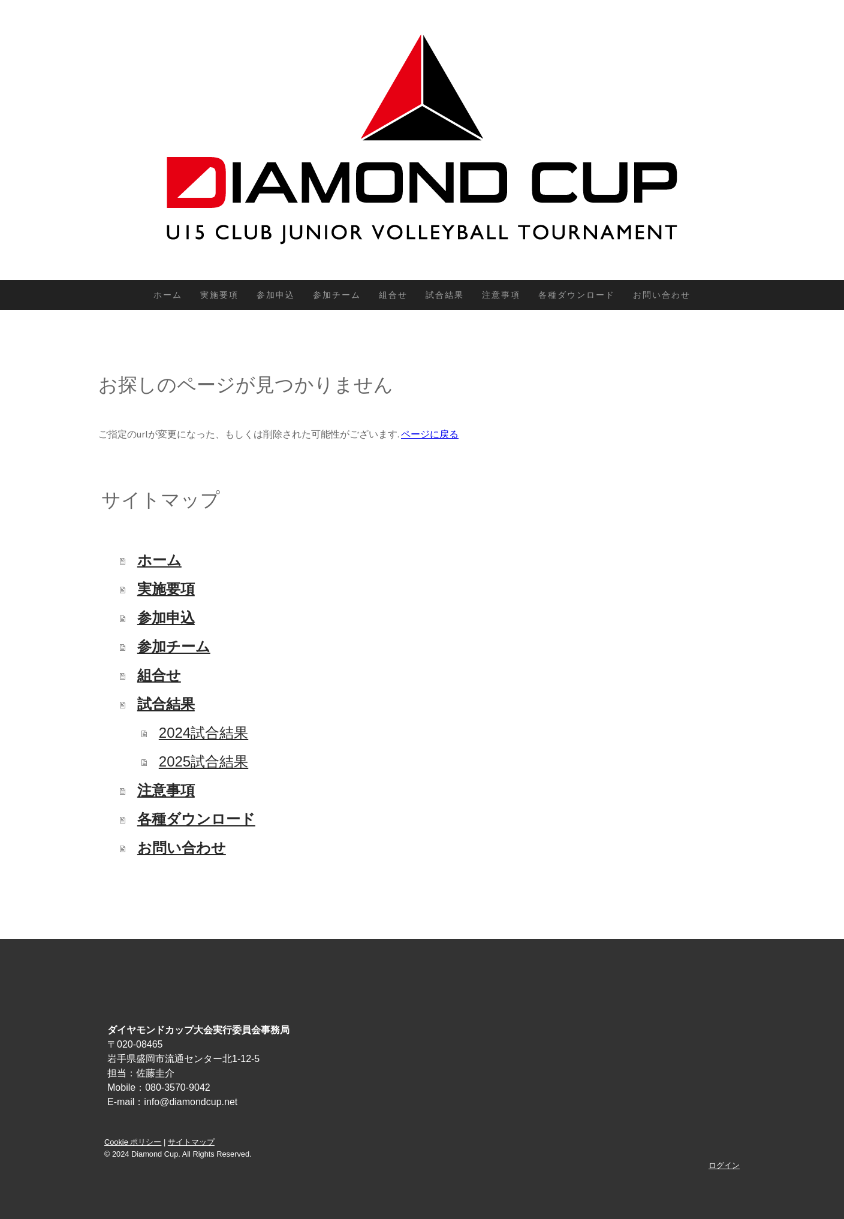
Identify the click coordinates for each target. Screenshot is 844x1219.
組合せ (393, 295)
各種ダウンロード (576, 295)
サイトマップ (191, 1141)
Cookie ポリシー (132, 1141)
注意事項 (501, 295)
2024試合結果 (203, 733)
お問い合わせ (662, 295)
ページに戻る (430, 434)
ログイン (724, 1165)
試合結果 (445, 295)
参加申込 (276, 295)
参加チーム (337, 295)
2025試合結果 (203, 761)
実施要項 (219, 295)
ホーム (167, 295)
